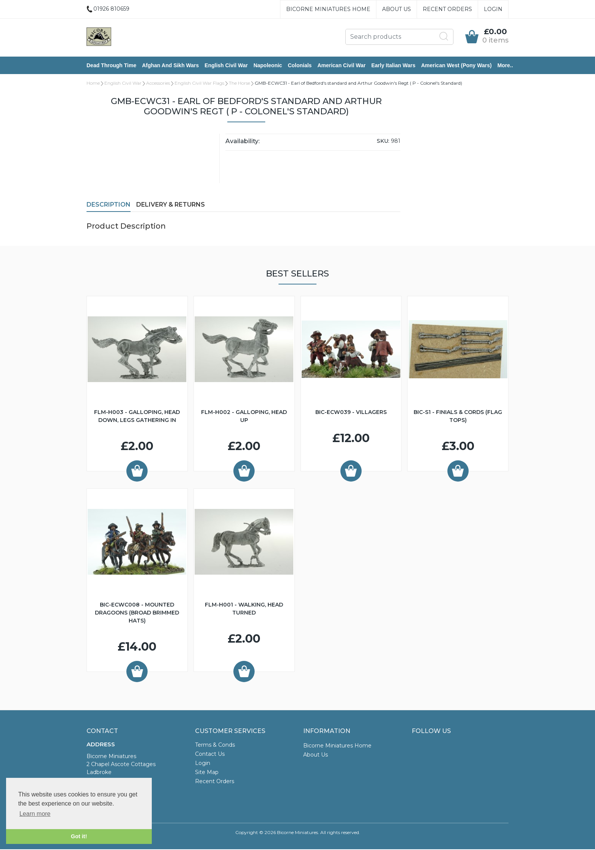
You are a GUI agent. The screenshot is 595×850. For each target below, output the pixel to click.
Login (493, 9)
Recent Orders (447, 9)
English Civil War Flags (199, 84)
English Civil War (226, 66)
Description (109, 205)
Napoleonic (267, 66)
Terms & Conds (215, 745)
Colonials (300, 66)
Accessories (158, 84)
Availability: (242, 141)
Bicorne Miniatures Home (328, 9)
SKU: (383, 141)
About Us (396, 9)
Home (93, 84)
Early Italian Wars (393, 66)
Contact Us (210, 754)
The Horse (239, 84)
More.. (505, 66)
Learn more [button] (34, 814)
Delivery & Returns (170, 205)
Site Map (207, 772)
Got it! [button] (79, 836)
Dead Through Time (111, 66)
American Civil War (341, 66)
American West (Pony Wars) (456, 66)
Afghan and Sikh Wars (170, 66)
